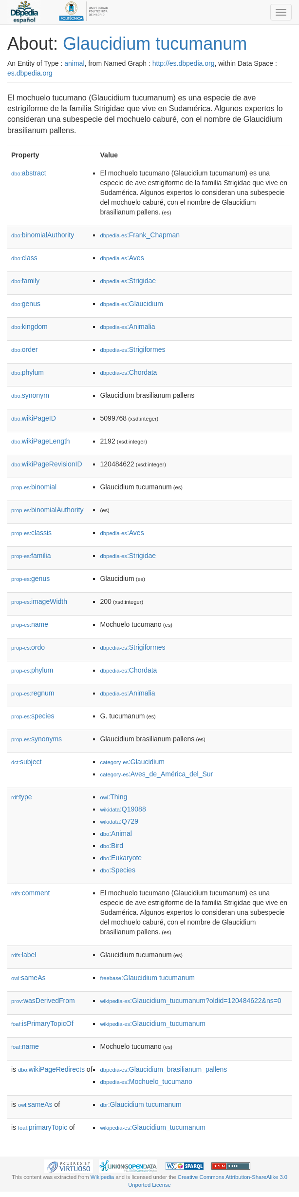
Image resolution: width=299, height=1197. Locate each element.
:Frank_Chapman (140, 235)
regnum (33, 693)
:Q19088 (123, 809)
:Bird (111, 845)
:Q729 (119, 821)
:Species (117, 870)
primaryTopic (42, 1127)
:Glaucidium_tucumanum (153, 1023)
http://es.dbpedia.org (183, 63)
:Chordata (128, 372)
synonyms (36, 739)
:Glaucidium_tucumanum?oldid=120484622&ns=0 (190, 1000)
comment (30, 893)
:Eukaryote (121, 858)
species (33, 716)
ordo (28, 647)
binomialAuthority (42, 235)
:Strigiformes (133, 349)
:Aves (122, 258)
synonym (30, 395)
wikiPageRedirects (51, 1069)
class (24, 258)
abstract (28, 173)
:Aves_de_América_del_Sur (156, 774)
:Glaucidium (131, 304)
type (21, 797)
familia (31, 556)
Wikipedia (102, 1177)
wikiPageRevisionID (46, 464)
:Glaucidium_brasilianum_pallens (163, 1069)
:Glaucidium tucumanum (147, 978)
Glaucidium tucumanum (155, 44)
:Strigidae (128, 281)
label (23, 955)
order (24, 349)
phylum (27, 372)
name (29, 624)
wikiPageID (33, 418)
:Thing (114, 797)
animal (74, 63)
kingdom (29, 326)
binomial (33, 487)
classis (31, 533)
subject (26, 762)
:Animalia (127, 326)
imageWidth (39, 601)
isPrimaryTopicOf (42, 1023)
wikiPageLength (40, 441)
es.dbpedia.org (30, 73)
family (25, 281)
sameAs (28, 978)
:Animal (116, 833)
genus (25, 304)
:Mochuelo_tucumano (146, 1081)
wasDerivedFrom (43, 1000)
